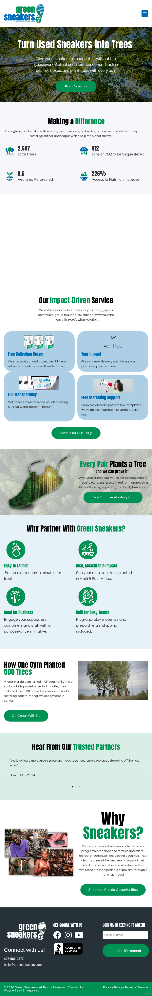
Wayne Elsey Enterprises (21, 990)
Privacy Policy (113, 987)
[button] (145, 13)
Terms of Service (136, 987)
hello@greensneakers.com (23, 964)
